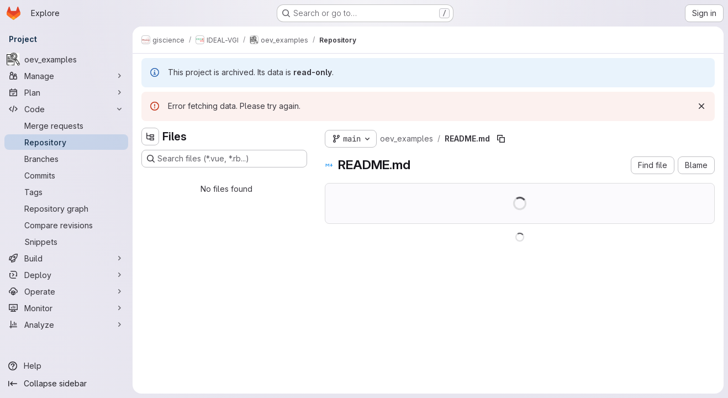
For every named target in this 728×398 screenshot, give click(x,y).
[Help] (66, 366)
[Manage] (66, 75)
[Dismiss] (701, 106)
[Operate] (66, 291)
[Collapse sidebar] (66, 383)
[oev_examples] (66, 59)
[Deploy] (66, 274)
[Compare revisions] (66, 225)
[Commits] (66, 175)
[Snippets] (66, 241)
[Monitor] (66, 308)
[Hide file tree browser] (150, 136)
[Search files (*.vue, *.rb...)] (224, 158)
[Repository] (66, 142)
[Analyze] (66, 324)
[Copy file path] (501, 139)
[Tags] (66, 192)
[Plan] (66, 92)
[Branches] (66, 158)
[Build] (66, 258)
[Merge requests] (66, 125)
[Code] (66, 109)
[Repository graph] (66, 208)
